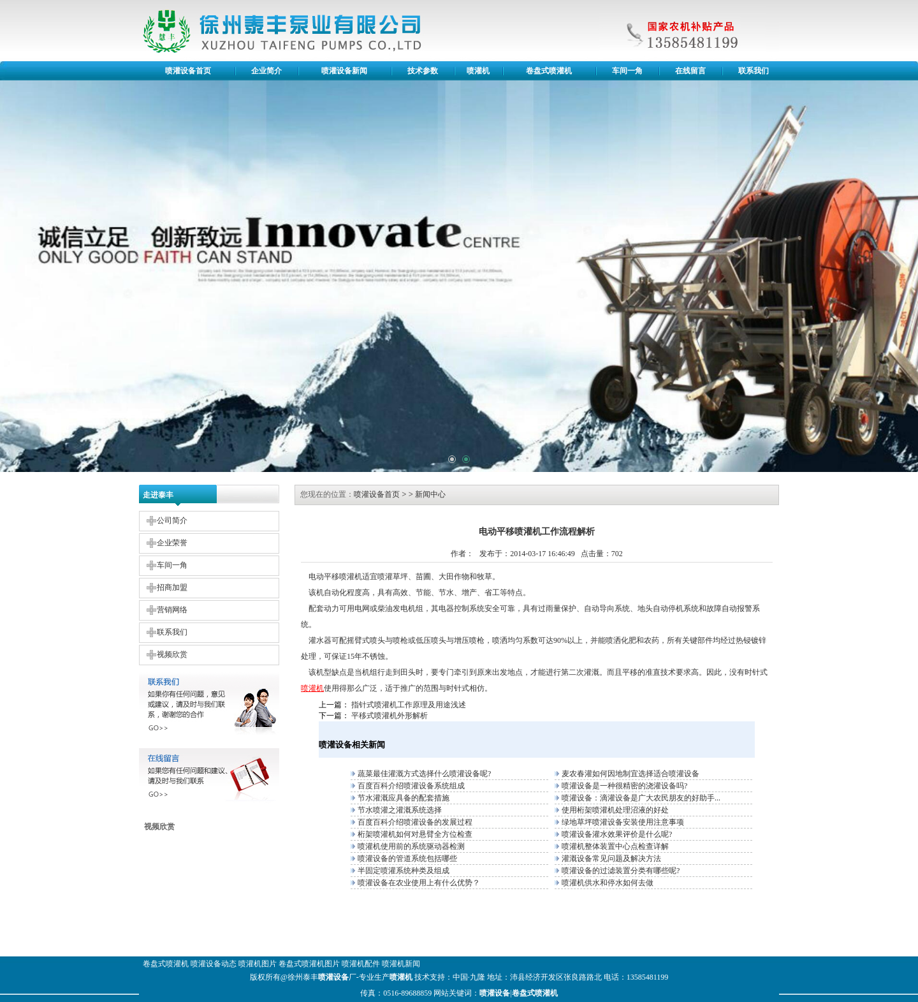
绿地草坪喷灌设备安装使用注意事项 (623, 822)
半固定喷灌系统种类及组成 (403, 870)
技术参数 (422, 70)
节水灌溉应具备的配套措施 (403, 797)
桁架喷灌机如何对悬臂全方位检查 (415, 834)
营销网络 (172, 609)
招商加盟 (172, 587)
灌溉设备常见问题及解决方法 (611, 858)
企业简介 (266, 70)
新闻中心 (430, 494)
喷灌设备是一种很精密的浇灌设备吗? (624, 785)
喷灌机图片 (257, 963)
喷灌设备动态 (214, 963)
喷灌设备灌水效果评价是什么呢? (617, 834)
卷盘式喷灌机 (549, 70)
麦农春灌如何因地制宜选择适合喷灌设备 (630, 773)
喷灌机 (478, 70)
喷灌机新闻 (401, 963)
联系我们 (753, 70)
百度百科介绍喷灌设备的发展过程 (415, 822)
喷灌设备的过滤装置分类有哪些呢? (621, 870)
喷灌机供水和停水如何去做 (607, 882)
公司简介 (172, 520)
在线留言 (690, 70)
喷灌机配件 (361, 963)
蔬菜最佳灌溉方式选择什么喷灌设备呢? (424, 773)
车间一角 (627, 70)
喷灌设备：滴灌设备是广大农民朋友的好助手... (641, 797)
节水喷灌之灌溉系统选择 (400, 810)
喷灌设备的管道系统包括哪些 (407, 858)
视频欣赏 (172, 654)
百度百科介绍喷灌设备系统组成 (411, 785)
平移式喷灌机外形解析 (389, 715)
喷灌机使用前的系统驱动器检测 (411, 846)
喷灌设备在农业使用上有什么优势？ (419, 882)
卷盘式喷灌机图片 (309, 963)
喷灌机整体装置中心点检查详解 (615, 846)
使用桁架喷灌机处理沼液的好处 (615, 810)
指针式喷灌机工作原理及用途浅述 (408, 704)
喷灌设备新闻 (344, 70)
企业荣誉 (172, 542)
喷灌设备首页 (188, 70)
